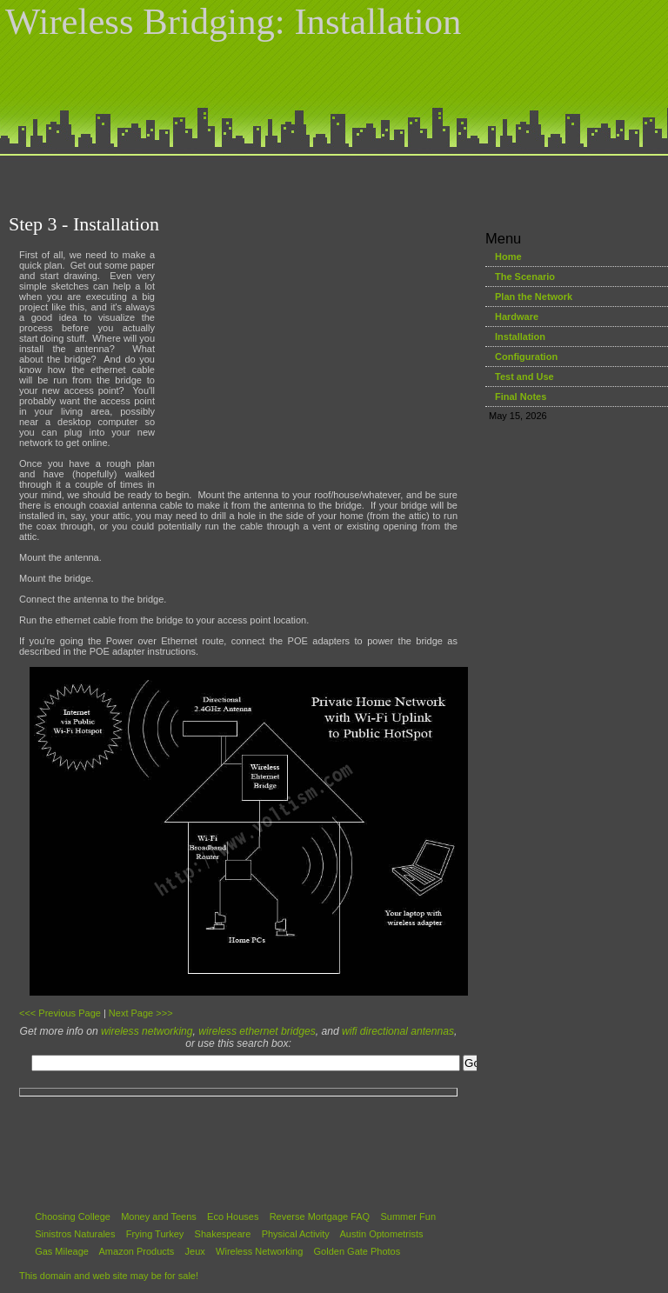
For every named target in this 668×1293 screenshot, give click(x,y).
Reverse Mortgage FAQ (320, 1216)
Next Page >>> (141, 1013)
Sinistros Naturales (75, 1234)
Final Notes (520, 396)
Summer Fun (408, 1216)
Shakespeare (223, 1234)
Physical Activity (296, 1234)
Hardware (516, 316)
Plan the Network (533, 296)
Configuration (526, 356)
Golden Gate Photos (357, 1251)
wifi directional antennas (398, 1031)
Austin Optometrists (382, 1234)
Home (508, 256)
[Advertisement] (334, 180)
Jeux (195, 1251)
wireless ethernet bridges (256, 1031)
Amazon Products (137, 1251)
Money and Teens (159, 1216)
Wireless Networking (259, 1251)
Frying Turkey (155, 1234)
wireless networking (147, 1031)
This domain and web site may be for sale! (108, 1275)
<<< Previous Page (60, 1013)
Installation (520, 336)
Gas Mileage (62, 1251)
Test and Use (524, 376)
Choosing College (72, 1216)
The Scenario (525, 276)
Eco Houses (232, 1216)
